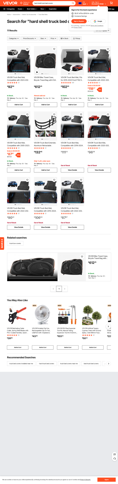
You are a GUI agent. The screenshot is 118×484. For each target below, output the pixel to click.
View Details (72, 170)
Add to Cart (19, 105)
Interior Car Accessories (29, 14)
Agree (107, 479)
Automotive (16, 14)
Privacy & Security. (85, 479)
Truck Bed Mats (43, 14)
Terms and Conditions (97, 25)
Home (9, 14)
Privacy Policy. (78, 27)
